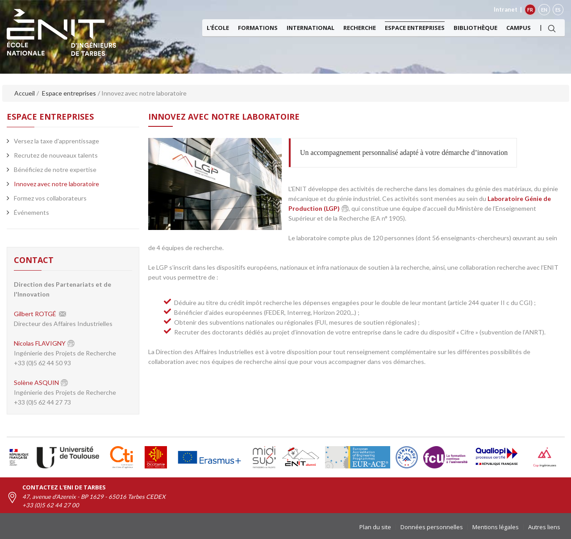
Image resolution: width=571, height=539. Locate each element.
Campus (518, 28)
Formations (258, 28)
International (310, 28)
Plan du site (375, 527)
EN (544, 10)
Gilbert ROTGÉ (35, 314)
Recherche (359, 28)
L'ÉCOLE (218, 28)
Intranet (505, 9)
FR (530, 10)
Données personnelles (431, 527)
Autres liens (544, 527)
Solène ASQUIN (36, 382)
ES (558, 10)
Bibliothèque (475, 28)
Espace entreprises (415, 28)
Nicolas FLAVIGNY (40, 343)
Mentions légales (495, 527)
